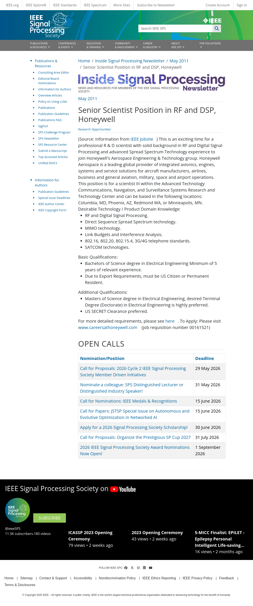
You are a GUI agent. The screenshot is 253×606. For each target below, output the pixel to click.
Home (84, 61)
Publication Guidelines (53, 114)
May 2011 (179, 61)
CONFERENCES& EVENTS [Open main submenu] (67, 45)
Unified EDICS (47, 163)
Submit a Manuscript (52, 151)
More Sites (122, 5)
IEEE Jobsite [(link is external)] (143, 139)
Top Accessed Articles (53, 157)
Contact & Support (53, 578)
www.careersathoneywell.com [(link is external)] (109, 327)
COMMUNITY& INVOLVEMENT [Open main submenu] (125, 45)
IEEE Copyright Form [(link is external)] (54, 210)
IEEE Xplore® (36, 5)
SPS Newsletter (48, 138)
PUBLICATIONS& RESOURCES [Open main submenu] (39, 45)
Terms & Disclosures (19, 585)
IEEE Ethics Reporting (159, 578)
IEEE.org (12, 5)
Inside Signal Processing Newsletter (130, 61)
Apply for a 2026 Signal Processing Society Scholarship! (134, 427)
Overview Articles (50, 95)
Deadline (204, 358)
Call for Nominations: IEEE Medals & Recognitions (128, 401)
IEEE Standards (65, 5)
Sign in (242, 5)
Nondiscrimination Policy (117, 578)
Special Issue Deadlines (54, 198)
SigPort (43, 126)
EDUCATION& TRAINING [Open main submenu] (94, 45)
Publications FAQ (50, 120)
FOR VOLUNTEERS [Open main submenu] (210, 43)
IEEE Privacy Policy (197, 578)
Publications (46, 108)
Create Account (218, 5)
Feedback (226, 578)
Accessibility (83, 578)
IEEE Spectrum (95, 5)
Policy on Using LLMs (52, 101)
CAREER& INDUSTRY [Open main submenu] (150, 45)
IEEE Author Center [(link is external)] (53, 204)
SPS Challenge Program (54, 132)
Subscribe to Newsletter (156, 5)
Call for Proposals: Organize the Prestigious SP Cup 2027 (135, 437)
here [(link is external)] (171, 321)
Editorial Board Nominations (48, 81)
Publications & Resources (46, 63)
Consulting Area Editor (53, 72)
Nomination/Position (102, 358)
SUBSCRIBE (50, 518)
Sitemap (26, 578)
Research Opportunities (94, 129)
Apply (217, 28)
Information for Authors (54, 89)
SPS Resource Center (52, 145)
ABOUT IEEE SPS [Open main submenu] (176, 45)
